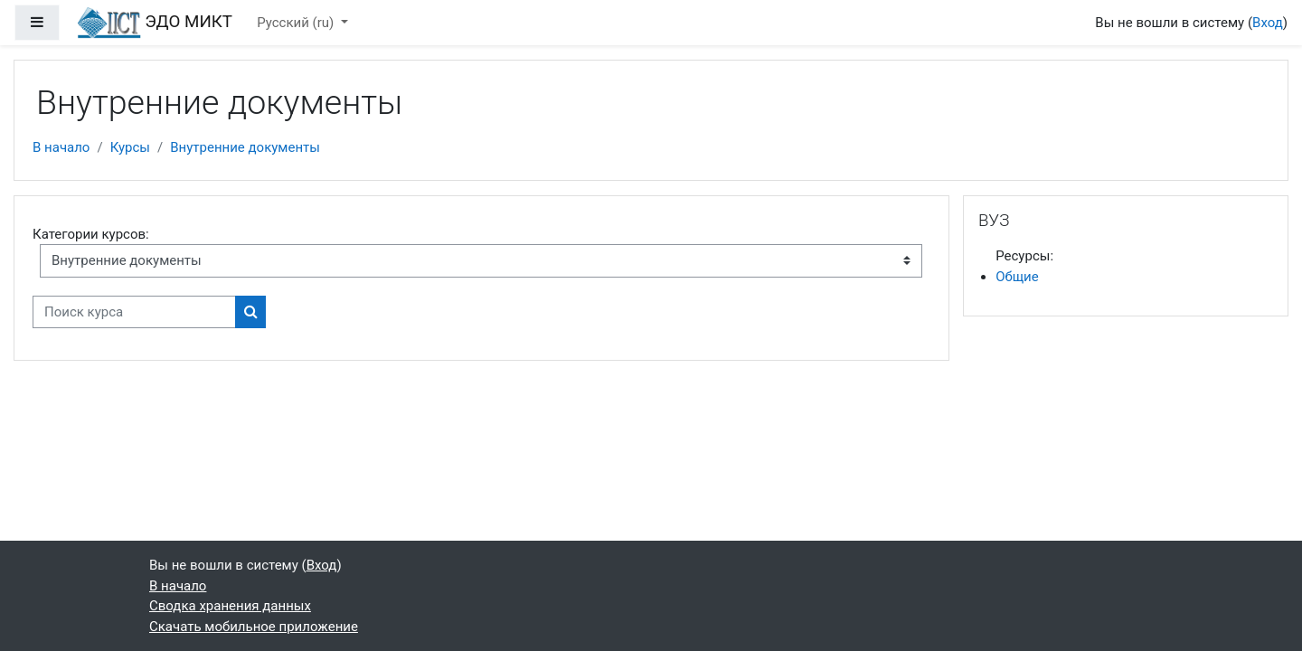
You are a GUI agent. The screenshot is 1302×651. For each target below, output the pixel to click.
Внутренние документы (245, 147)
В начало (61, 147)
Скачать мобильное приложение (253, 626)
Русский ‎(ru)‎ (297, 22)
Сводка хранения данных (230, 606)
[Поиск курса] (134, 312)
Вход (1267, 22)
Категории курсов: (91, 234)
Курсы (130, 147)
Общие (1017, 277)
